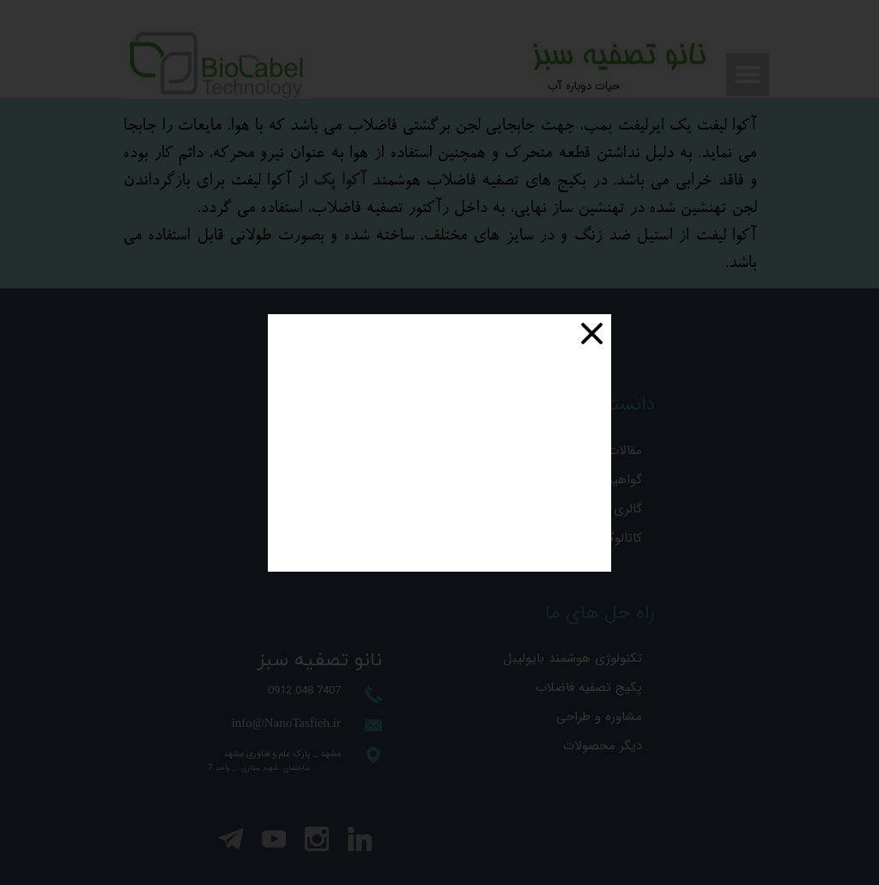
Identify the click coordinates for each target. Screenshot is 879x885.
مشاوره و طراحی (599, 716)
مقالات (625, 450)
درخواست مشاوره (329, 472)
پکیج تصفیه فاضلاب (592, 687)
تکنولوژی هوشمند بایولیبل (592, 658)
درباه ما (355, 559)
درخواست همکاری (327, 530)
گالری (628, 509)
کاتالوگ (622, 538)
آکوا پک (339, 181)
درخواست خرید (334, 501)
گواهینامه (617, 480)
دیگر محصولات (602, 746)
